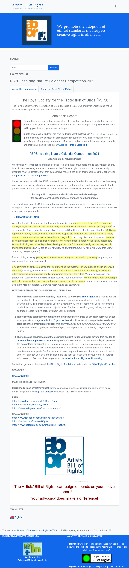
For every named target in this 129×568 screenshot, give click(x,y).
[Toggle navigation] (116, 6)
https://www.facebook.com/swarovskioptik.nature (38, 417)
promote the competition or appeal (35, 340)
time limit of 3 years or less (55, 320)
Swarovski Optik (20, 376)
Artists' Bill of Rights (111, 547)
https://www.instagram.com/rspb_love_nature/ (36, 408)
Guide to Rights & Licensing (72, 144)
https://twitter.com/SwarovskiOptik (30, 421)
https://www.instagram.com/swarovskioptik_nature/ (39, 424)
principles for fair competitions (32, 175)
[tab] (24, 89)
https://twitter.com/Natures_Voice (30, 404)
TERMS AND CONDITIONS (25, 217)
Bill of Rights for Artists (62, 364)
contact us (119, 566)
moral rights (88, 296)
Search (53, 67)
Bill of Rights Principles (103, 364)
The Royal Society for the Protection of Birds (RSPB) (64, 100)
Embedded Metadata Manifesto (32, 560)
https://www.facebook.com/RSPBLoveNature (35, 401)
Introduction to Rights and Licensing (83, 358)
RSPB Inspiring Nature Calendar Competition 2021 (64, 154)
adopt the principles (44, 391)
